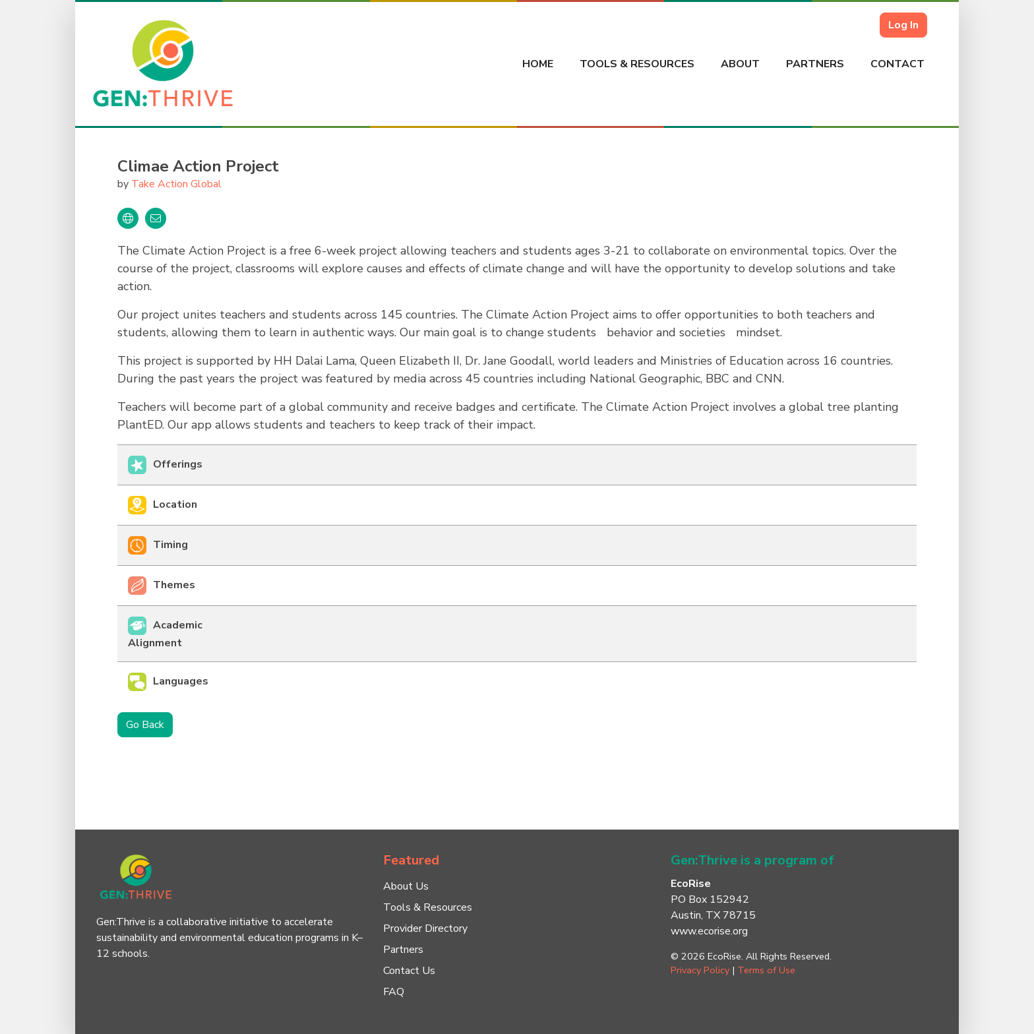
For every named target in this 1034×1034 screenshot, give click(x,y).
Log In (903, 25)
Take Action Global (176, 184)
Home (537, 64)
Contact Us (409, 970)
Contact (897, 64)
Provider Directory (425, 928)
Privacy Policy (700, 970)
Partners (815, 64)
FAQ (393, 992)
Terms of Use (766, 970)
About (740, 64)
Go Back (145, 724)
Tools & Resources (637, 64)
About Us (406, 886)
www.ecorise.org (709, 931)
